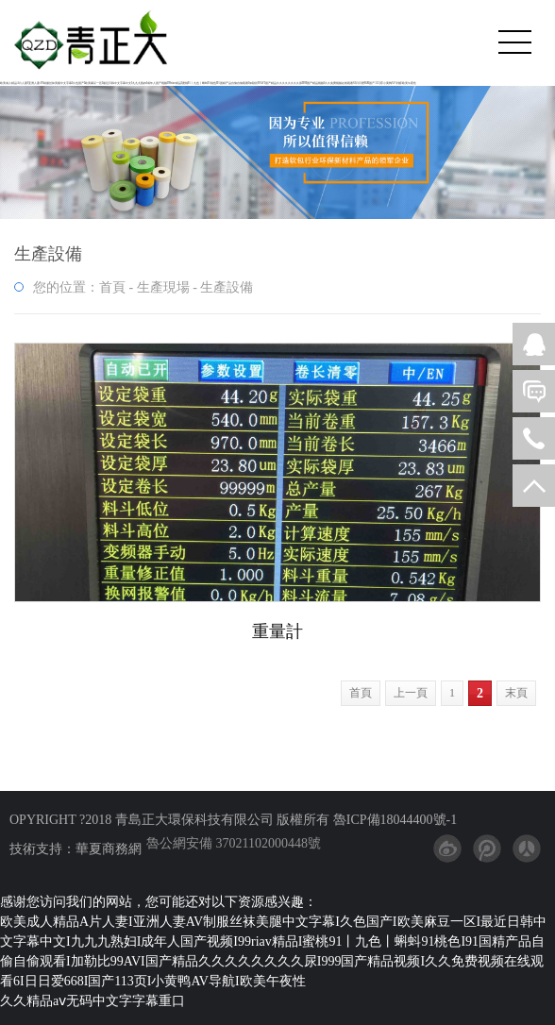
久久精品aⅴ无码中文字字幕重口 (92, 1001)
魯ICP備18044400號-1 (393, 820)
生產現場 (163, 287)
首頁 (112, 287)
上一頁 (411, 692)
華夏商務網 (109, 849)
